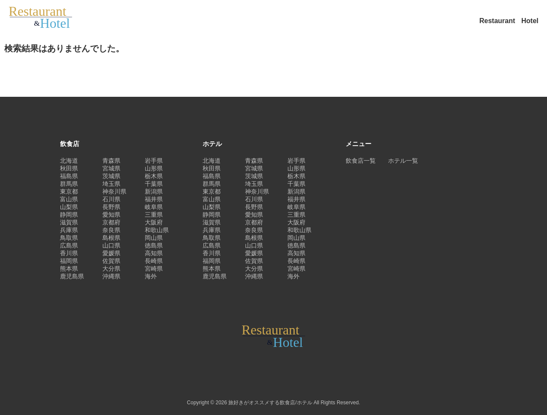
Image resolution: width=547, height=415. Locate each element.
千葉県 (154, 183)
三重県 (154, 214)
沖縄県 (111, 276)
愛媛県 (111, 253)
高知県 (154, 253)
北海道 (69, 160)
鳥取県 (69, 237)
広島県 (69, 245)
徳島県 (154, 245)
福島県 (69, 176)
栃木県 (154, 176)
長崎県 (154, 260)
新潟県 (154, 191)
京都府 (111, 222)
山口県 (111, 245)
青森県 (111, 160)
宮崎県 (154, 268)
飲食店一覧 (361, 160)
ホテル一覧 (403, 160)
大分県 (111, 268)
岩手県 (154, 160)
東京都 (69, 191)
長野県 (111, 206)
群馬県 (69, 183)
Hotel (529, 20)
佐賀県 (111, 260)
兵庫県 (69, 230)
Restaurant (498, 20)
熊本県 (69, 268)
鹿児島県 (72, 276)
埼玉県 (111, 183)
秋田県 (69, 168)
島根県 (111, 237)
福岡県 (69, 260)
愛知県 (111, 214)
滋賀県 (69, 222)
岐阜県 (154, 206)
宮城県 (111, 168)
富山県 (69, 199)
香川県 (69, 253)
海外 (151, 276)
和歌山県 (157, 230)
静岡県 (69, 214)
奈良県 (111, 230)
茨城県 (111, 176)
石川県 (111, 199)
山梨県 (69, 206)
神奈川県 (114, 191)
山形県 (154, 168)
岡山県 (154, 237)
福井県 (154, 199)
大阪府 (154, 222)
